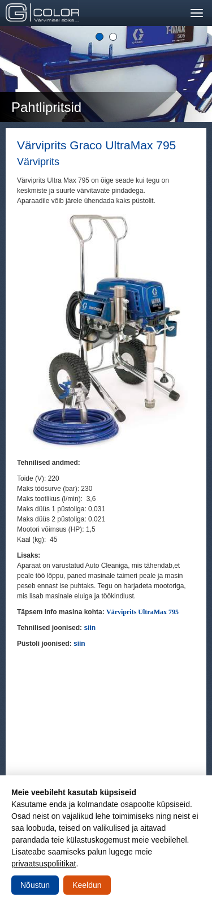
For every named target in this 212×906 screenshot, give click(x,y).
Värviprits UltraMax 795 (142, 612)
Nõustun (35, 885)
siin (90, 628)
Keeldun (86, 885)
